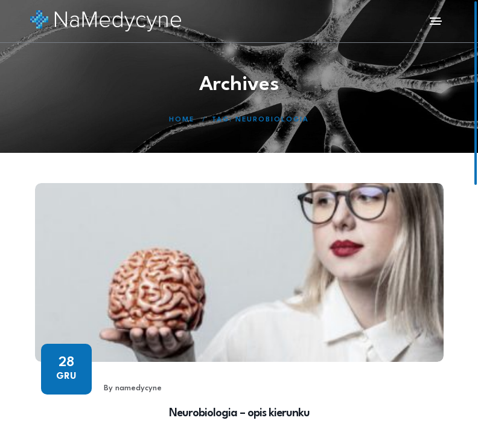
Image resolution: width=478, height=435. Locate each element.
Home (181, 120)
